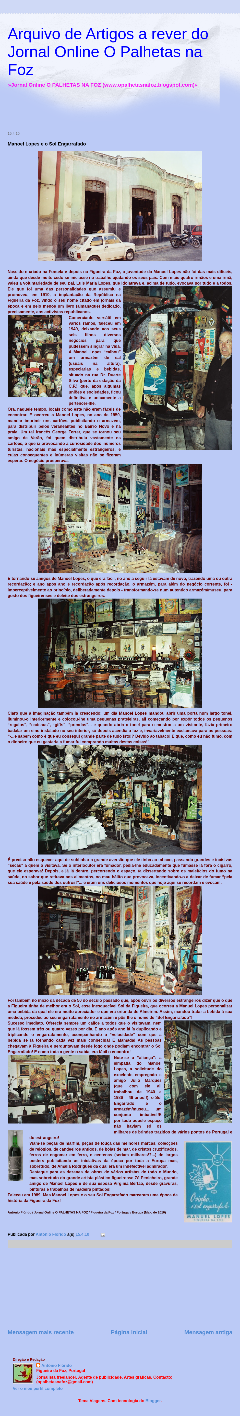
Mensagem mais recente (41, 1332)
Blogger (153, 1401)
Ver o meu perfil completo (38, 1388)
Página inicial (129, 1332)
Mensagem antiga (208, 1332)
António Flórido (56, 1365)
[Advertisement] (98, 110)
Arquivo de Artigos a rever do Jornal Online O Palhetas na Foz (108, 51)
